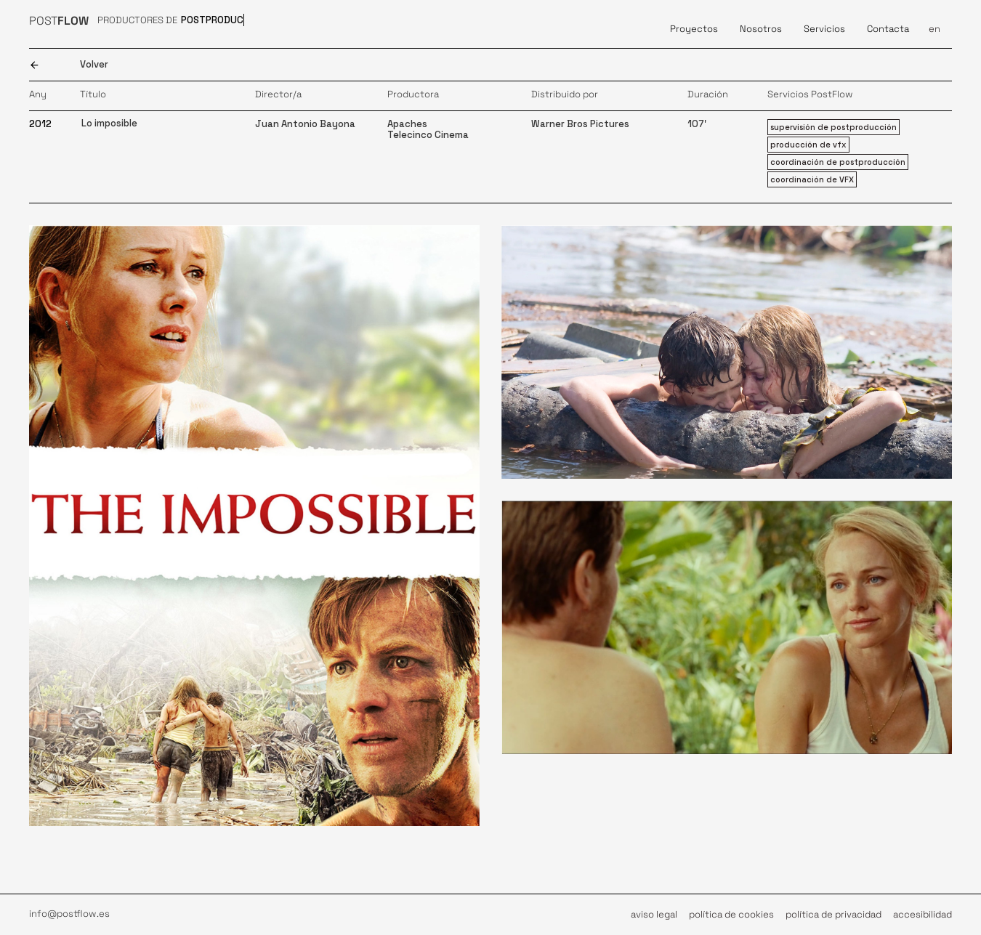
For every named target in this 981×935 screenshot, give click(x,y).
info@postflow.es (69, 913)
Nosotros (761, 29)
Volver (94, 64)
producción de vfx (808, 144)
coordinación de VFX (812, 179)
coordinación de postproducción (837, 162)
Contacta (888, 29)
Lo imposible (109, 123)
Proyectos (694, 29)
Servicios (824, 29)
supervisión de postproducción (833, 127)
